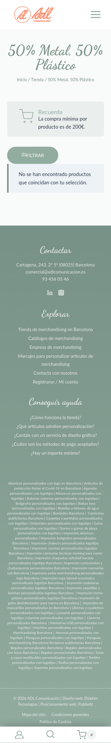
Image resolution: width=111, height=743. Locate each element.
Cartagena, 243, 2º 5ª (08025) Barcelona (55, 264)
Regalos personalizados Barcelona (36, 647)
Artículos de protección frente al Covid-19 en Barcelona (58, 485)
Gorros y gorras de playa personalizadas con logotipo (57, 531)
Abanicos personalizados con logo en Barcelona (45, 483)
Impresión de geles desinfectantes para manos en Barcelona (54, 600)
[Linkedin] (49, 292)
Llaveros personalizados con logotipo (55, 618)
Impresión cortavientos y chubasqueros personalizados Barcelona (54, 565)
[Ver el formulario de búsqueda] (50, 734)
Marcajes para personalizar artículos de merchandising (55, 360)
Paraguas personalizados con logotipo (55, 637)
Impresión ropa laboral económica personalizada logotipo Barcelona (53, 580)
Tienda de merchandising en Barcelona (55, 329)
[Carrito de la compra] (86, 734)
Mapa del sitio (34, 714)
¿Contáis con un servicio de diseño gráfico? (55, 435)
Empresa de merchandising (55, 347)
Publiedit (85, 704)
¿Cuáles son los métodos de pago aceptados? (55, 444)
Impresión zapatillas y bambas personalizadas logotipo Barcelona (54, 590)
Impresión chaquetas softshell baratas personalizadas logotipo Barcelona (51, 560)
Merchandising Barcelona (32, 632)
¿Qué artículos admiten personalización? (55, 426)
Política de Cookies (55, 721)
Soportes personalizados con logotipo (63, 667)
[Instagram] (61, 292)
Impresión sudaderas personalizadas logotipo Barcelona (55, 585)
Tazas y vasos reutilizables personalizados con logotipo (57, 655)
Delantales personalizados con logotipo (60, 523)
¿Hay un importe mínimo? (55, 453)
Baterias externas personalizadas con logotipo (62, 498)
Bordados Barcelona (68, 513)
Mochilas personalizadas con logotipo (62, 627)
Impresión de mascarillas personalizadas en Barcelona (55, 605)
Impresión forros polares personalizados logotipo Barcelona (57, 595)
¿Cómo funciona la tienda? (55, 417)
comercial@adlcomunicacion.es (55, 271)
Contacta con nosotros (55, 373)
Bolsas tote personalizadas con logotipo (54, 506)
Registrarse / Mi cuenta (55, 381)
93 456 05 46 (55, 279)
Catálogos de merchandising (55, 338)
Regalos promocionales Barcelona (67, 652)
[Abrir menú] (95, 14)
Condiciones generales (70, 714)
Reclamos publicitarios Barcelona (74, 642)
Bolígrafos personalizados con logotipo (45, 503)
